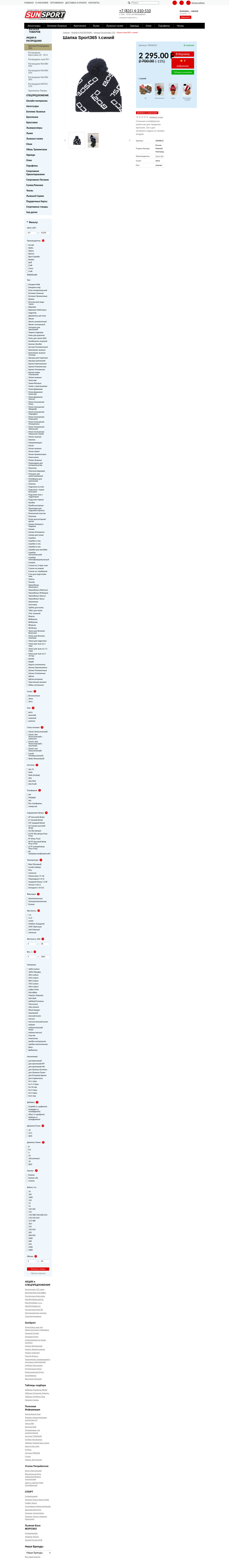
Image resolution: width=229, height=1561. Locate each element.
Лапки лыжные (34, 377)
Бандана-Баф (30, 1427)
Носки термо (33, 451)
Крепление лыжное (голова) (35, 354)
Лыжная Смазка (32, 1400)
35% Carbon (32, 978)
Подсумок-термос (35, 500)
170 (29, 1212)
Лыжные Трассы (32, 1536)
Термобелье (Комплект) (32, 586)
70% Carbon (32, 984)
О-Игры (28, 1449)
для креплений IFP (35, 1064)
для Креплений (34, 1061)
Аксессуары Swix (32, 1446)
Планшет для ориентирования (34, 475)
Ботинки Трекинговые (36, 296)
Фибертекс (32, 622)
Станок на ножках (35, 568)
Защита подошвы (34, 332)
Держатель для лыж (36, 316)
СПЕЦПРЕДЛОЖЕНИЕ (37, 95)
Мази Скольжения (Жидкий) (35, 408)
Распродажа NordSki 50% (38, 64)
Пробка (30, 503)
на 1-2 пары (32, 1084)
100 (29, 1194)
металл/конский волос (37, 1022)
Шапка (30, 659)
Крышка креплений (35, 361)
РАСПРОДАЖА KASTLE (34, 1299)
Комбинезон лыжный (36, 341)
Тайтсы (30, 579)
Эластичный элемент (36, 682)
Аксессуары (32, 106)
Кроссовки (32, 122)
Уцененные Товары (37, 90)
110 (29, 1200)
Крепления (32, 117)
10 (28, 1192)
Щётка (30, 676)
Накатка (30, 440)
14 (28, 1206)
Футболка (31, 628)
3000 (29, 1250)
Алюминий (32, 1013)
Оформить (185, 17)
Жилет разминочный (36, 322)
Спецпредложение (33, 1316)
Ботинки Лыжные (35, 111)
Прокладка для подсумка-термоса (35, 509)
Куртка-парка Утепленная (33, 373)
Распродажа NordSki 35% (38, 71)
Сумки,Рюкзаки (34, 185)
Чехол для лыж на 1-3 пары (36, 650)
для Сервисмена (34, 1078)
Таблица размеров (183, 72)
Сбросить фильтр (38, 1273)
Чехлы (29, 190)
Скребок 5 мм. (33, 544)
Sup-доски (31, 212)
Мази (29, 144)
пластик (30, 1036)
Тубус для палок (34, 611)
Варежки (31, 307)
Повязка (30, 484)
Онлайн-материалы (37, 100)
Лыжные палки (34, 138)
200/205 (30, 1235)
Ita (146, 98)
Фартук (30, 616)
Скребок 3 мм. (33, 541)
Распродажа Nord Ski (34, 1309)
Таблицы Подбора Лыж (35, 1396)
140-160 (30, 1209)
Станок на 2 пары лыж (37, 565)
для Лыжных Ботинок (36, 1070)
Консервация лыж (33, 1414)
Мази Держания (34, 389)
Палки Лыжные (34, 460)
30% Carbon (32, 975)
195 (29, 1227)
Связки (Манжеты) (35, 532)
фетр (29, 1047)
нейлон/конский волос (34, 1029)
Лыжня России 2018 (33, 1540)
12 (28, 1203)
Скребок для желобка (36, 550)
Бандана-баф (33, 284)
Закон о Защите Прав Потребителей (34, 1484)
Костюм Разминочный (37, 347)
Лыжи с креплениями (36, 386)
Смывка (30, 563)
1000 (29, 1197)
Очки (29, 160)
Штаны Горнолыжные (36, 668)
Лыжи (29, 133)
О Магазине (41, 2)
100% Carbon (33, 969)
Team (173, 98)
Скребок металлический (34, 554)
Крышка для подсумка (37, 358)
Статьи (28, 1456)
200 (29, 1232)
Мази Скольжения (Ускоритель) (35, 423)
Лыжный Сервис (35, 196)
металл (30, 1019)
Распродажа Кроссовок (35, 1296)
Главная (28, 2)
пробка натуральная (36, 1041)
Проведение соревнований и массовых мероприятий (37, 1360)
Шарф (30, 662)
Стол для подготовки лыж (36, 575)
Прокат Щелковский (33, 1346)
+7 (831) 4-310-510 (135, 10)
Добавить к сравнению (147, 113)
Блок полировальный (36, 290)
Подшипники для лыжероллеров (32, 1431)
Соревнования (31, 1496)
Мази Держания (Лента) (34, 398)
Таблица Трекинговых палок (37, 1443)
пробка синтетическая (37, 1044)
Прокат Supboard (32, 1352)
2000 (29, 1238)
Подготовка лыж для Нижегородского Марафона (37, 1328)
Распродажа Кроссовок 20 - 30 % (38, 53)
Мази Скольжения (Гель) (35, 403)
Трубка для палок (35, 608)
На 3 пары (31, 1093)
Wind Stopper (33, 1010)
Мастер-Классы (31, 1356)
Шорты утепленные (35, 665)
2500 (29, 1247)
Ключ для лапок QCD (36, 338)
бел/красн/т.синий (187, 99)
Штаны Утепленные (35, 673)
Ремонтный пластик (36, 513)
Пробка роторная (35, 506)
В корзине (189, 11)
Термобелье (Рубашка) (37, 593)
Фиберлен (31, 619)
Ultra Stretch (32, 1007)
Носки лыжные (33, 449)
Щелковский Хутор (33, 1510)
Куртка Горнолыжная (36, 364)
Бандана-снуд (33, 287)
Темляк (30, 582)
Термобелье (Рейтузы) (37, 590)
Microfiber (31, 993)
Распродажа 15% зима (34, 1289)
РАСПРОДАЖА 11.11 (33, 1303)
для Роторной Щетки (36, 1075)
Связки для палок (35, 535)
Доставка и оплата (76, 2)
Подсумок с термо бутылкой (35, 491)
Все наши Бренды (32, 1557)
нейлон (30, 1025)
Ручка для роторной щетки (36, 520)
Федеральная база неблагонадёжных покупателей (33, 1477)
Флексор (31, 625)
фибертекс (32, 1050)
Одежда (30, 154)
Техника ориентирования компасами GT (36, 1418)
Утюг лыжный (33, 613)
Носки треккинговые (36, 454)
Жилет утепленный (35, 325)
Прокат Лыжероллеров (35, 1349)
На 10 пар (31, 1087)
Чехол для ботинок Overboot (35, 637)
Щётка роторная (34, 679)
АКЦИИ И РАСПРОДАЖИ (34, 39)
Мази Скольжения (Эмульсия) (35, 428)
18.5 (29, 1224)
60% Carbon (32, 981)
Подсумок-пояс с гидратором (34, 496)
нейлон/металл (34, 1033)
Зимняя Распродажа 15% (38, 47)
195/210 (30, 1230)
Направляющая (34, 443)
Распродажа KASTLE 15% (38, 85)
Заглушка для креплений (33, 328)
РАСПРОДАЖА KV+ (33, 1306)
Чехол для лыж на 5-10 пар (36, 655)
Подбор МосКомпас (33, 1439)
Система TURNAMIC (33, 1436)
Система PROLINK (32, 1453)
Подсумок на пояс (35, 487)
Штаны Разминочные (36, 670)
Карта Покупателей (33, 1470)
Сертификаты (31, 1375)
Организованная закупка (35, 1313)
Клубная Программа (34, 1365)
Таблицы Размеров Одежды (37, 1393)
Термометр (32, 602)
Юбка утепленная (35, 685)
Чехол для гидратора (36, 641)
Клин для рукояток (35, 335)
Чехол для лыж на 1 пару (35, 645)
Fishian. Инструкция (33, 1460)
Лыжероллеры (34, 127)
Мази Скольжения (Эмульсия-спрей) (35, 433)
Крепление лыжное (35, 350)
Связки (30, 529)
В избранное (183, 63)
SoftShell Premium (35, 1001)
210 (29, 1244)
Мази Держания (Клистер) (34, 393)
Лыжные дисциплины (34, 1513)
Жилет (30, 319)
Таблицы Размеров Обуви (36, 1390)
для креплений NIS (35, 1067)
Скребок (31, 538)
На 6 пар (31, 1096)
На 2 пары (31, 1090)
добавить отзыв (156, 117)
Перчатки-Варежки (35, 471)
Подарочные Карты (36, 201)
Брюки (30, 299)
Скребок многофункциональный (37, 559)
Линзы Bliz (29, 1423)
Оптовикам (56, 2)
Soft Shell (31, 998)
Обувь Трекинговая (36, 149)
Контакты (94, 2)
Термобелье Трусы (35, 599)
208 (29, 1241)
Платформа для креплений (34, 480)
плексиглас (32, 1038)
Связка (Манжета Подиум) (34, 525)
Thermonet (32, 1004)
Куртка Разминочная (36, 367)
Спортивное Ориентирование (35, 173)
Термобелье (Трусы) (36, 596)
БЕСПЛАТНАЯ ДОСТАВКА (35, 1293)
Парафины (32, 165)
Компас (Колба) (34, 344)
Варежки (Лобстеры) (36, 310)
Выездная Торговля (33, 1379)
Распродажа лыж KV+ (38, 59)
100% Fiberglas (33, 972)
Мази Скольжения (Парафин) (35, 413)
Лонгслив (31, 380)
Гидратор (31, 313)
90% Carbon (32, 987)
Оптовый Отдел (31, 1336)
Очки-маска (32, 457)
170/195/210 (32, 1218)
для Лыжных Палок (35, 1073)
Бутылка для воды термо (35, 303)
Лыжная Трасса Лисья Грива (37, 1499)
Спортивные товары (37, 206)
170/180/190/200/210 (36, 1215)
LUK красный (159, 98)
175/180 (30, 1221)
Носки (30, 446)
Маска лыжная (33, 437)
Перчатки (31, 468)
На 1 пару (31, 1081)
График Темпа (31, 1503)
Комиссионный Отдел (34, 1372)
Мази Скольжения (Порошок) (35, 418)
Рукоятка (31, 516)
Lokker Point (32, 990)
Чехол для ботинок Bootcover (35, 632)
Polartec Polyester (34, 995)
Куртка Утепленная (35, 370)
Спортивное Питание (37, 179)
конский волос (33, 1016)
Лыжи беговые (33, 383)
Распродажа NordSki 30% (38, 78)
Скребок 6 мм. (33, 547)
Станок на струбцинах (36, 571)
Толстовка (31, 605)
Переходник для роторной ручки (34, 464)
